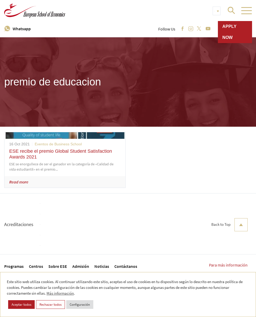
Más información (60, 293)
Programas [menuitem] (14, 266)
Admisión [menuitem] (80, 266)
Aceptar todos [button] (21, 304)
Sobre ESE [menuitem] (57, 266)
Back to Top (229, 224)
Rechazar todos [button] (50, 304)
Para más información (228, 265)
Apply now (229, 32)
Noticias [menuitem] (101, 266)
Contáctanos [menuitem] (125, 266)
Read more (18, 182)
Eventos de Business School (58, 144)
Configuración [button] (80, 304)
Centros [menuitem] (36, 266)
